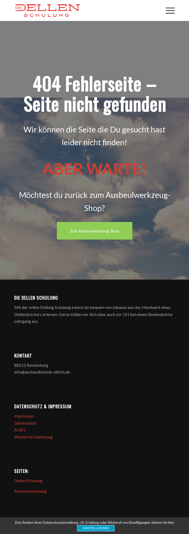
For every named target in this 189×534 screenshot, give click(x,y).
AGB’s (20, 429)
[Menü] (167, 10)
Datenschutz (25, 422)
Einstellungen (96, 528)
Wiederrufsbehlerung (33, 436)
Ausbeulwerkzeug (30, 490)
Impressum (24, 415)
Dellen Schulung (28, 480)
